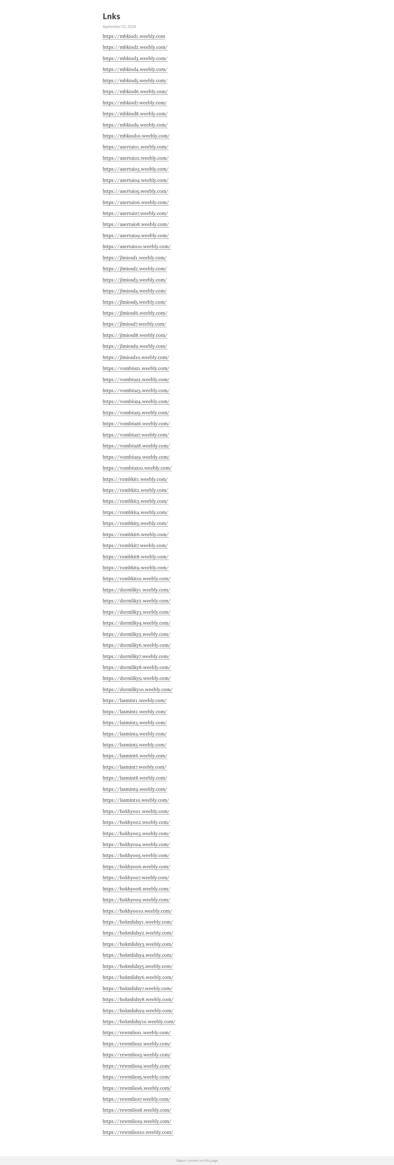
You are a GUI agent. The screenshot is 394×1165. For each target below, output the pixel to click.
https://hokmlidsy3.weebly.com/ (138, 944)
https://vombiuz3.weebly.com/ (136, 390)
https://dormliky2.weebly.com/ (137, 601)
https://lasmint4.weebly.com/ (135, 734)
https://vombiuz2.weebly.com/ (136, 379)
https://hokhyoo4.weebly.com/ (136, 844)
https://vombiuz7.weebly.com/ (136, 435)
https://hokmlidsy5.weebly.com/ (138, 966)
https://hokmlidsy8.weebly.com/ (138, 999)
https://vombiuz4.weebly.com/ (136, 401)
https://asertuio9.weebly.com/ (136, 235)
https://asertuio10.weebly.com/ (137, 246)
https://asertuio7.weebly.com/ (135, 213)
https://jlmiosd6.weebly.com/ (135, 313)
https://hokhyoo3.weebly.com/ (136, 833)
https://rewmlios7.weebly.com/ (137, 1099)
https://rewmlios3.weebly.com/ (137, 1055)
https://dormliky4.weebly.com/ (137, 623)
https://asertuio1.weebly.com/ (136, 147)
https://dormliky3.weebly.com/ (137, 612)
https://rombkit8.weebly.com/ (136, 557)
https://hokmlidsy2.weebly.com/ (138, 933)
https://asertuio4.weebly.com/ (136, 180)
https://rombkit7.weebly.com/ (135, 545)
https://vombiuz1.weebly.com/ (136, 368)
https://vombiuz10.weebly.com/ (137, 468)
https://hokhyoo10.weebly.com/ (137, 911)
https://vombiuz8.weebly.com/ (136, 446)
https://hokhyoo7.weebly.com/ (136, 878)
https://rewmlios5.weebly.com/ (137, 1077)
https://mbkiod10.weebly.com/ (136, 136)
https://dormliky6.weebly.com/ (137, 645)
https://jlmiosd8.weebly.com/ (135, 335)
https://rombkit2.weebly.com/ (136, 490)
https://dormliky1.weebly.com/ (136, 590)
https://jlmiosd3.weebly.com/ (135, 280)
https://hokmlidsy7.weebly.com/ (138, 988)
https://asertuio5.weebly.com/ (136, 191)
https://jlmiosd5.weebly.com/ (135, 302)
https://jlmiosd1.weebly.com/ (135, 258)
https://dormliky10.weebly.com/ (138, 689)
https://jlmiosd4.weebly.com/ (135, 291)
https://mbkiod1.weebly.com (134, 36)
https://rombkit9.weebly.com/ (136, 568)
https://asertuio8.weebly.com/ (136, 224)
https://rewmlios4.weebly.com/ (137, 1066)
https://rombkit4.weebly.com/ (136, 512)
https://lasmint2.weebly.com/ (135, 712)
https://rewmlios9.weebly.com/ (137, 1121)
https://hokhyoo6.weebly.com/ (136, 867)
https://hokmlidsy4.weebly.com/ (138, 955)
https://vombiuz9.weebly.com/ (136, 457)
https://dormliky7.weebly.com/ (136, 656)
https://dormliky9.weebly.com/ (137, 678)
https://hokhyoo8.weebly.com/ (136, 889)
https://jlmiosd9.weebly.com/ (135, 346)
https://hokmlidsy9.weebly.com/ (138, 1011)
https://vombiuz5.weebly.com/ (136, 413)
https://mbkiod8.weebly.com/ (135, 114)
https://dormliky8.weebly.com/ (137, 667)
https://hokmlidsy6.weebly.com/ (138, 977)
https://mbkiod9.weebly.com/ (135, 125)
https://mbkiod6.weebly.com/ (135, 91)
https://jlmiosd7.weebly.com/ (135, 324)
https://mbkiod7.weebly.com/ (135, 103)
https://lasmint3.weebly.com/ (135, 723)
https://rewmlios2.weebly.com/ (137, 1044)
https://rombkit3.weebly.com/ (136, 501)
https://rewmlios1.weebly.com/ (137, 1032)
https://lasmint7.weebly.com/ (135, 767)
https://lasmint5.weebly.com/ (135, 745)
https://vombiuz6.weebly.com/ (136, 424)
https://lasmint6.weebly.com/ (135, 756)
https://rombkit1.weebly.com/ (135, 479)
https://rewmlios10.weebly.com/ (138, 1132)
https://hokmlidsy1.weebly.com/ (138, 922)
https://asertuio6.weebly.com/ (136, 202)
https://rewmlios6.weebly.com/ (137, 1088)
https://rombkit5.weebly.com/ (135, 523)
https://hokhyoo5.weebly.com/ (136, 855)
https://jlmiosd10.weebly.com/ (136, 357)
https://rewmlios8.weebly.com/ (137, 1110)
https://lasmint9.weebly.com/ (135, 789)
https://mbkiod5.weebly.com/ (135, 80)
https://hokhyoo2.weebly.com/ (136, 822)
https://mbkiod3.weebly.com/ (135, 58)
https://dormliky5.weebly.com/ (136, 634)
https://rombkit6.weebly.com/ (136, 534)
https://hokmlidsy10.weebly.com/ (139, 1022)
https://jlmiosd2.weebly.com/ (135, 269)
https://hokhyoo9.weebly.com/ (136, 900)
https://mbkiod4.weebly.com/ (135, 69)
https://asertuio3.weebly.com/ (136, 169)
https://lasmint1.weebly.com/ (135, 700)
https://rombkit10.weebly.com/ (137, 579)
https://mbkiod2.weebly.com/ (135, 47)
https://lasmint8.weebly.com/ (135, 778)
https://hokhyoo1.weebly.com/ (136, 811)
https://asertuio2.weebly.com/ (136, 158)
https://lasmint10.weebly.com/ (136, 800)
